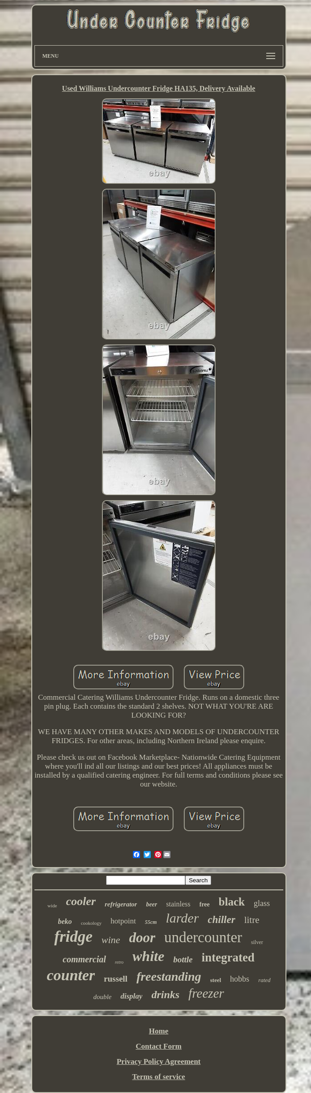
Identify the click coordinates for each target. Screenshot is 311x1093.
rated (264, 980)
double (102, 996)
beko (65, 921)
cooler (80, 901)
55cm (151, 922)
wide (52, 905)
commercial (84, 959)
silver (257, 942)
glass (262, 903)
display (131, 996)
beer (151, 904)
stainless (178, 904)
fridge (73, 936)
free (205, 904)
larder (182, 917)
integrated (227, 957)
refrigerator (121, 904)
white (148, 956)
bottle (182, 959)
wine (111, 939)
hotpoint (123, 921)
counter (71, 975)
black (232, 902)
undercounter (203, 937)
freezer (206, 993)
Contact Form (158, 1046)
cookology (91, 923)
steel (216, 980)
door (142, 937)
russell (116, 978)
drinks (165, 994)
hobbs (239, 978)
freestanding (168, 976)
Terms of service (158, 1076)
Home (158, 1031)
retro (119, 962)
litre (252, 919)
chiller (221, 919)
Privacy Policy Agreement (159, 1061)
